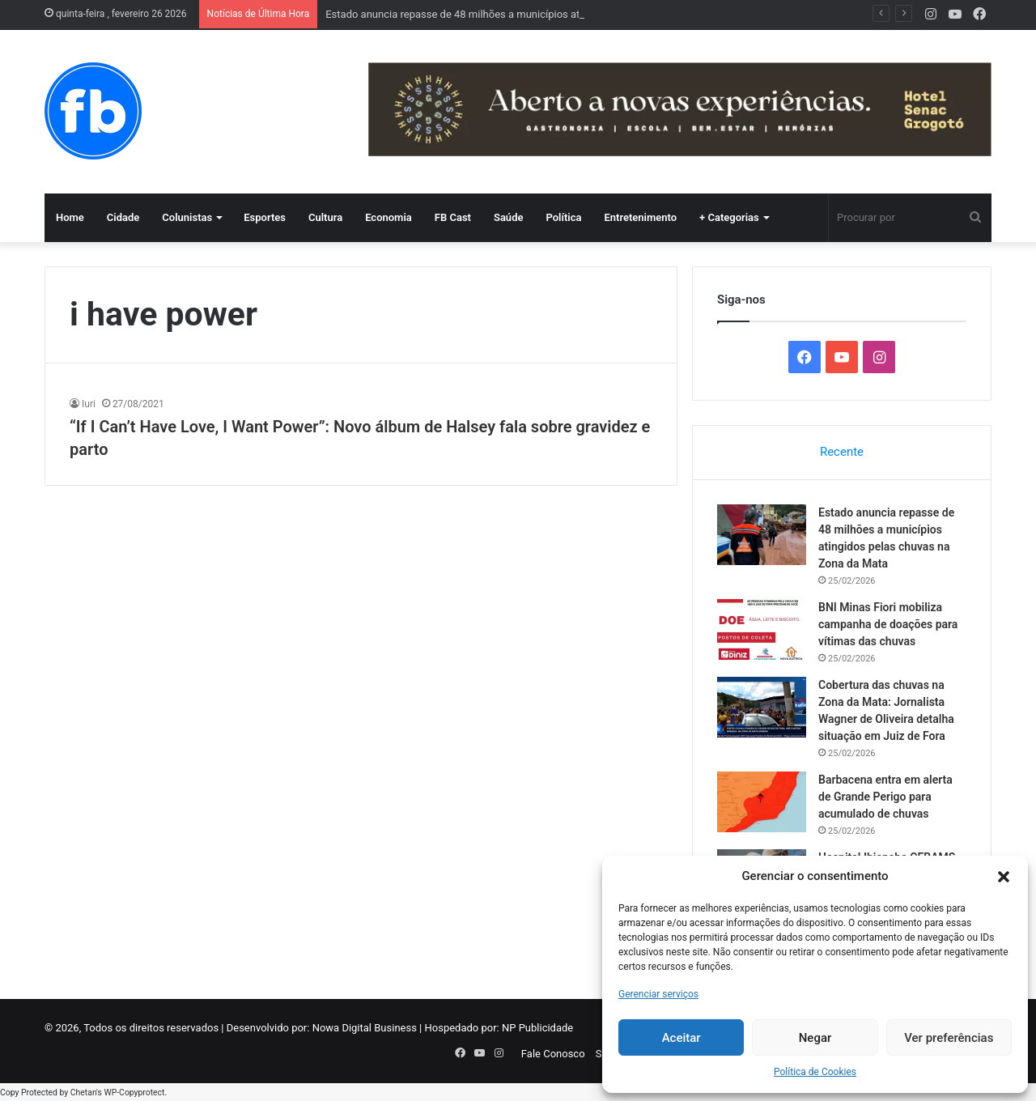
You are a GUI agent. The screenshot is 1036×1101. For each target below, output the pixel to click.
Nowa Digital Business (364, 1028)
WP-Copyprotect (134, 1092)
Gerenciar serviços (658, 994)
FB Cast (453, 217)
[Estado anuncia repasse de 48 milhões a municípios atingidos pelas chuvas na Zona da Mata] (761, 534)
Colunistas (187, 217)
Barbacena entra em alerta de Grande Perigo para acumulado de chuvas (885, 796)
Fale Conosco (553, 1054)
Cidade (123, 217)
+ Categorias (729, 217)
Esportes (265, 217)
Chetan (83, 1092)
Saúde (509, 217)
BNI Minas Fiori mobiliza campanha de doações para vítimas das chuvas (887, 624)
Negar (815, 1038)
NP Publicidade (537, 1028)
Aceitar (681, 1038)
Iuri (89, 404)
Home (70, 217)
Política (563, 217)
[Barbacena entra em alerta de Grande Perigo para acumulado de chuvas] (761, 802)
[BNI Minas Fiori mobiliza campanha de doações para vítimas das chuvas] (761, 629)
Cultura (325, 217)
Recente (842, 451)
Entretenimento (640, 217)
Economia (388, 217)
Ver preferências (948, 1038)
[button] (1004, 877)
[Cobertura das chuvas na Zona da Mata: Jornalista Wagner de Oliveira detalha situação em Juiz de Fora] (761, 707)
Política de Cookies (815, 1072)
